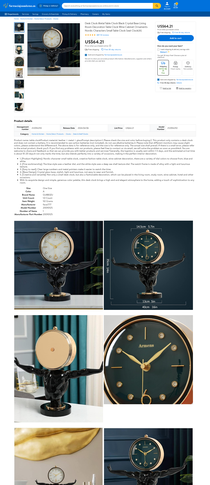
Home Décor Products (43, 18)
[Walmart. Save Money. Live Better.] (19, 5)
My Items (106, 14)
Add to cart (175, 38)
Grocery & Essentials (50, 14)
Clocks (55, 18)
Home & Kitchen (26, 18)
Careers (95, 14)
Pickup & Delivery (69, 14)
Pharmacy (84, 14)
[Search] (157, 6)
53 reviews (104, 35)
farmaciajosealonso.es (113, 54)
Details (179, 83)
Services (25, 14)
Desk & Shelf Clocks (80, 134)
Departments (12, 14)
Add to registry (183, 88)
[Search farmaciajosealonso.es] (107, 6)
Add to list (165, 88)
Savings (35, 14)
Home (16, 18)
